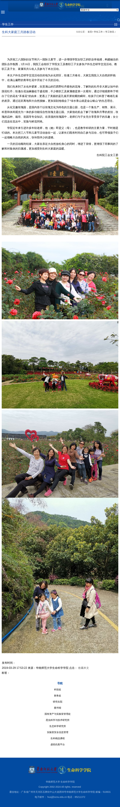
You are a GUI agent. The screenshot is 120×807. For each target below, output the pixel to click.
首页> (90, 32)
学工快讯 (109, 32)
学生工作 (98, 32)
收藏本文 (83, 667)
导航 (60, 683)
